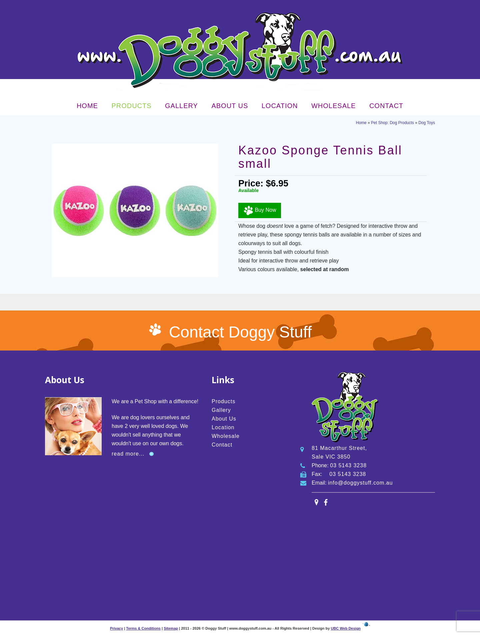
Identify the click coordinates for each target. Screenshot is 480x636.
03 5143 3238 (348, 465)
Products (131, 105)
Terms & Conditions (143, 628)
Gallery (181, 105)
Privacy (116, 628)
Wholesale (333, 105)
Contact (386, 105)
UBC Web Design (346, 628)
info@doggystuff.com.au (360, 483)
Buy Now (259, 210)
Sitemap (171, 628)
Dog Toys (426, 122)
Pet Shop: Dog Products (392, 122)
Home (87, 105)
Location (280, 105)
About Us (229, 105)
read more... (128, 454)
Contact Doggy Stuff (240, 332)
